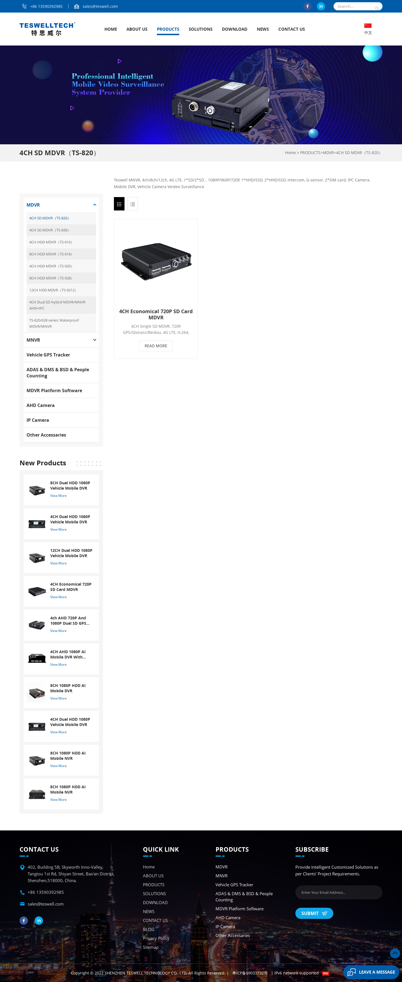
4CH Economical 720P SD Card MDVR (156, 314)
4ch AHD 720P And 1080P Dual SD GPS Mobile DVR (68, 620)
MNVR (33, 340)
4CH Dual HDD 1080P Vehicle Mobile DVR (70, 519)
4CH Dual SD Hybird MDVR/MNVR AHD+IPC (57, 305)
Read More (156, 345)
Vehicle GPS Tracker (48, 355)
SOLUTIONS (200, 29)
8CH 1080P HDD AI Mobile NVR (68, 755)
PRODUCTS (168, 29)
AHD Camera (41, 405)
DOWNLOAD (234, 29)
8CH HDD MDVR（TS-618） (51, 254)
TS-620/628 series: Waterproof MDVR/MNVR (54, 323)
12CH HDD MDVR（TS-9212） (53, 290)
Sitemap (151, 947)
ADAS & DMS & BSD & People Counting (58, 373)
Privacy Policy (156, 938)
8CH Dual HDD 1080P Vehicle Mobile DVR (70, 485)
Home (110, 29)
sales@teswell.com (100, 6)
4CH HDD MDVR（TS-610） (51, 242)
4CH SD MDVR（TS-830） (50, 230)
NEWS (263, 29)
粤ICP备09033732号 (250, 973)
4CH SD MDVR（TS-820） (359, 152)
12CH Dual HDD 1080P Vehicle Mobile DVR (71, 553)
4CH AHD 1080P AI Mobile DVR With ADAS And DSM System (68, 654)
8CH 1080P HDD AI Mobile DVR (68, 688)
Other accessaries (46, 435)
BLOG (148, 929)
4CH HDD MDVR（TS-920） (51, 266)
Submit (314, 913)
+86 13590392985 (46, 6)
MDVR (328, 152)
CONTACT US (291, 29)
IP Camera (38, 420)
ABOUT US (136, 29)
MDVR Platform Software (54, 390)
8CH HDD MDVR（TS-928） (51, 278)
